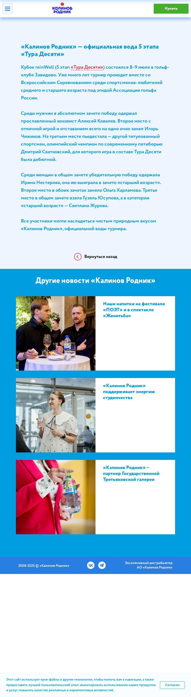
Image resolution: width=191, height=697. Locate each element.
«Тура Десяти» (87, 67)
